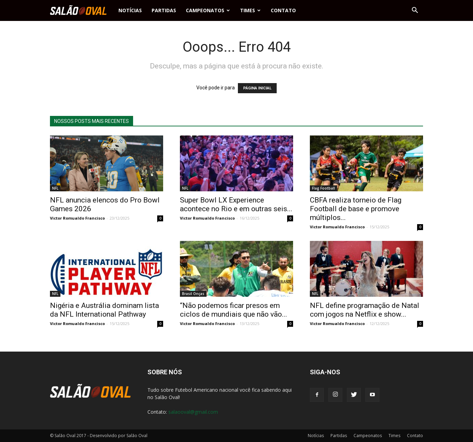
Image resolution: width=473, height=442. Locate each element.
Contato (283, 10)
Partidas (164, 10)
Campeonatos (208, 10)
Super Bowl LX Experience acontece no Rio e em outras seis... (236, 204)
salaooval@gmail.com (193, 411)
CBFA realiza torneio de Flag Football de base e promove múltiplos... (355, 209)
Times (250, 10)
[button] (414, 10)
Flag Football (323, 188)
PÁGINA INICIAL (257, 88)
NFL (55, 188)
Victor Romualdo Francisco (77, 218)
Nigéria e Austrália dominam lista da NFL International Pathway (104, 309)
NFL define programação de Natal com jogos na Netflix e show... (364, 309)
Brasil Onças (193, 293)
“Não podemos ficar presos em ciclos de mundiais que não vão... (233, 309)
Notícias (130, 10)
